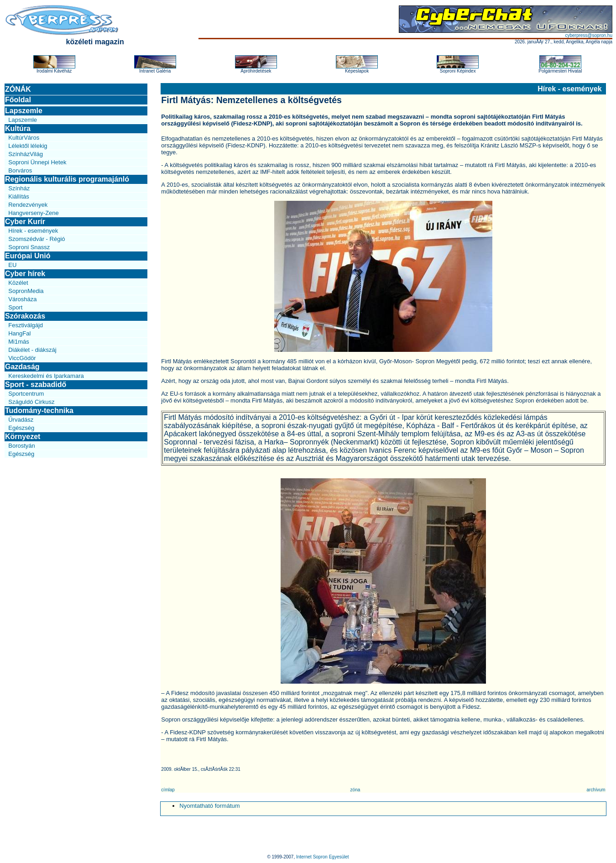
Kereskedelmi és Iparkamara (46, 375)
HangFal (19, 333)
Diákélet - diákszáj (32, 349)
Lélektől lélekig (27, 145)
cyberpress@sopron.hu (588, 35)
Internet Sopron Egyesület (322, 856)
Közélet (18, 282)
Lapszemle (23, 111)
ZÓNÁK (18, 89)
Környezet (22, 436)
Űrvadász (20, 419)
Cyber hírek (25, 273)
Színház (19, 188)
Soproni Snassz (29, 247)
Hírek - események (33, 230)
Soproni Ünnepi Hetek (37, 162)
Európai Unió (28, 256)
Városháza (22, 299)
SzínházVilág (25, 154)
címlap (167, 789)
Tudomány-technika (39, 410)
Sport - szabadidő (35, 384)
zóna (355, 789)
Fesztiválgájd (25, 325)
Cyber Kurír (25, 221)
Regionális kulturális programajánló (67, 179)
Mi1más (18, 341)
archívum (596, 789)
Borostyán (21, 445)
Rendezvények (27, 204)
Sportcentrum (26, 393)
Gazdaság (22, 367)
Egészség (21, 427)
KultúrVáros (23, 137)
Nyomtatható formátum (209, 805)
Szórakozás (25, 316)
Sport (15, 307)
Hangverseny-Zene (33, 212)
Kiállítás (18, 196)
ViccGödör (22, 358)
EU (12, 265)
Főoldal (18, 100)
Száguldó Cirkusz (31, 401)
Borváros (20, 170)
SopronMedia (25, 291)
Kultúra (18, 128)
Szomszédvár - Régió (36, 238)
